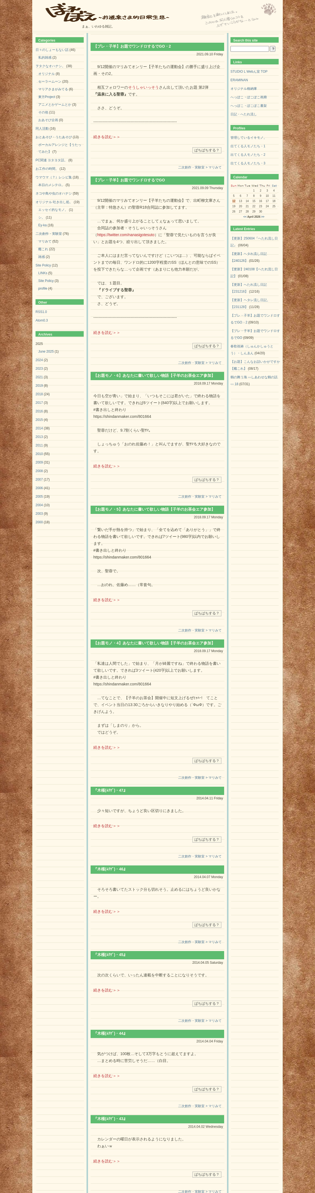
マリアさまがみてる (53, 89)
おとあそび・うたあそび (54, 137)
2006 (39, 488)
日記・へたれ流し (243, 114)
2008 (39, 471)
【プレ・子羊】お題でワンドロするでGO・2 (132, 46)
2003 (39, 514)
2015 (39, 420)
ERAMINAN (239, 80)
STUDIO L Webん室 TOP (248, 71)
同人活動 (42, 128)
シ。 (41, 217)
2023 (39, 369)
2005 (39, 497)
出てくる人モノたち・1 (247, 146)
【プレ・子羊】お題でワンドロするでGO (129, 180)
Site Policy (43, 265)
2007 (39, 479)
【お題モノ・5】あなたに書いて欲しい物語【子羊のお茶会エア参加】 (154, 509)
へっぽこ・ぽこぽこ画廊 (248, 97)
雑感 (41, 257)
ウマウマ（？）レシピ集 (54, 177)
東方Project (46, 97)
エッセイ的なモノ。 (53, 210)
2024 (39, 360)
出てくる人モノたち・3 (247, 163)
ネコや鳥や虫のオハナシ (54, 193)
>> (263, 216)
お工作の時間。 (47, 169)
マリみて (44, 241)
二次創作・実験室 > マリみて (200, 167)
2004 (39, 505)
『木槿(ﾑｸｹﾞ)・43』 (110, 1118)
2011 (39, 445)
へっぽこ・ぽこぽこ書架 (248, 106)
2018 (39, 394)
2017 (39, 403)
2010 (39, 454)
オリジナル (46, 74)
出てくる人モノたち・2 (247, 155)
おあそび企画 (48, 120)
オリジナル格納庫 (243, 89)
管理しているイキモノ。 (248, 138)
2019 (39, 386)
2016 (39, 411)
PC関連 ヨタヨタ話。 (51, 160)
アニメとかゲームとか (54, 105)
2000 (39, 522)
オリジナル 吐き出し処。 (54, 202)
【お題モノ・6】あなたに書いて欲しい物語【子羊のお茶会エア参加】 (154, 375)
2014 (39, 428)
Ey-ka (42, 225)
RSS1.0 (41, 312)
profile (42, 288)
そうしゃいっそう (143, 87)
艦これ (43, 249)
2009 (39, 462)
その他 (43, 112)
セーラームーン (49, 81)
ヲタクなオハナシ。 (50, 66)
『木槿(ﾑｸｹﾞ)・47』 (110, 790)
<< (245, 216)
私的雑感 (44, 57)
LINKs (42, 273)
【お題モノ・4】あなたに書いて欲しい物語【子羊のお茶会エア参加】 (154, 643)
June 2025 (46, 351)
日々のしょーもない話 (52, 50)
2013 (39, 437)
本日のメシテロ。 (51, 185)
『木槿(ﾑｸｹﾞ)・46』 (110, 869)
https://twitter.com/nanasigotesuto (125, 235)
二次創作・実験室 (49, 234)
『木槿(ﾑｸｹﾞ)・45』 (110, 954)
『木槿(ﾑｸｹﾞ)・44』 (110, 1033)
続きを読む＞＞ (106, 137)
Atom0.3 (42, 320)
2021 (39, 377)
